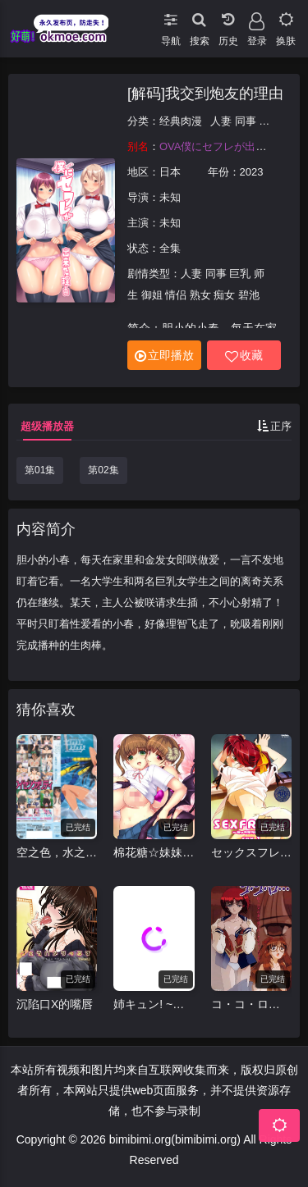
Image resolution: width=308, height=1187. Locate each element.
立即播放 (164, 356)
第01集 (40, 470)
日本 (170, 172)
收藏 (244, 356)
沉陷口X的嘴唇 (54, 1004)
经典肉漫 (180, 121)
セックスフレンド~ (251, 852)
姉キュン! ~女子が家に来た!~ (153, 1004)
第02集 (103, 470)
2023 (252, 172)
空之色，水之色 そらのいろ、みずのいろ (56, 852)
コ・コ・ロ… (245, 1004)
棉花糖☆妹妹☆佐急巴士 (153, 852)
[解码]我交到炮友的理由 (205, 93)
